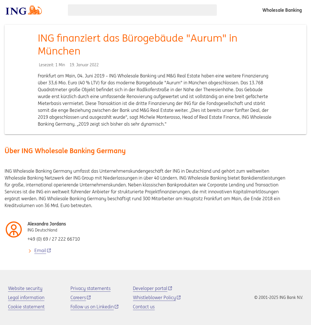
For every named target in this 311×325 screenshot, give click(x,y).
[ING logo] (24, 10)
